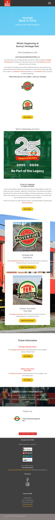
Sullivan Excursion (45, 62)
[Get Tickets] (27, 117)
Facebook (39, 71)
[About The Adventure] (27, 267)
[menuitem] (49, 3)
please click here (27, 203)
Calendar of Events (19, 71)
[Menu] (49, 3)
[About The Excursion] (27, 320)
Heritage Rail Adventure (17, 261)
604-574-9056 (28, 504)
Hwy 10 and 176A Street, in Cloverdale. (20, 470)
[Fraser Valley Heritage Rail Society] (23, 3)
